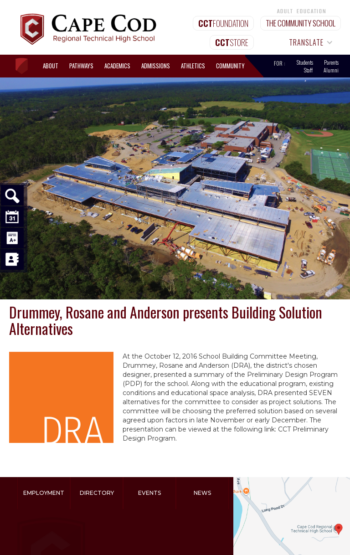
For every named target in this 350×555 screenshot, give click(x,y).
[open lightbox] (61, 397)
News (202, 492)
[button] (306, 42)
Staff (308, 70)
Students (305, 62)
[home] (26, 66)
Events (149, 492)
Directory (97, 492)
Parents (331, 62)
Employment (43, 492)
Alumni (331, 70)
